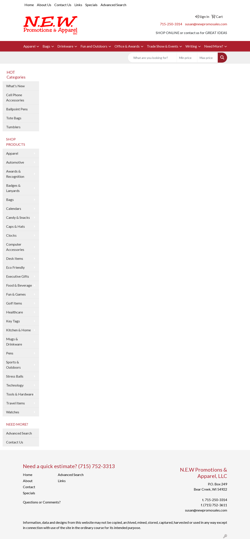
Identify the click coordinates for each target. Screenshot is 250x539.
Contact (29, 487)
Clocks (11, 235)
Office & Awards (127, 46)
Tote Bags (13, 118)
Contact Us (62, 5)
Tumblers (13, 127)
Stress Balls (14, 376)
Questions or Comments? (42, 502)
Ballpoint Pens (17, 109)
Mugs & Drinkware (14, 341)
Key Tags (13, 321)
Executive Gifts (17, 276)
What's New (15, 86)
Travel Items (15, 403)
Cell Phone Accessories (15, 97)
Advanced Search (113, 5)
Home (29, 5)
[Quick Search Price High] (207, 58)
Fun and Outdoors (93, 46)
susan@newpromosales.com (206, 24)
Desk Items (14, 258)
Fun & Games (16, 294)
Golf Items (14, 303)
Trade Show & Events (162, 46)
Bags (46, 46)
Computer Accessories (15, 247)
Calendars (13, 208)
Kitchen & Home (18, 330)
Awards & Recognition (15, 173)
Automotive (15, 162)
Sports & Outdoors (13, 364)
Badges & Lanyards (13, 188)
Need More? (213, 46)
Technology (15, 385)
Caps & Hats (15, 226)
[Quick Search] (152, 58)
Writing (191, 46)
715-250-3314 (171, 24)
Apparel (29, 46)
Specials (91, 5)
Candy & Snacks (18, 217)
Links (78, 5)
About (28, 481)
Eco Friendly (15, 267)
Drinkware (65, 46)
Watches (12, 412)
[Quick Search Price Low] (187, 58)
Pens (9, 353)
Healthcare (14, 312)
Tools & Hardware (19, 394)
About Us (44, 5)
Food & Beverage (19, 285)
